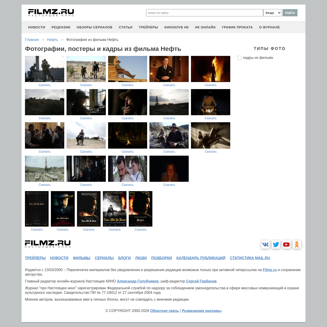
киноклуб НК (176, 27)
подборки (161, 258)
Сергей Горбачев (201, 281)
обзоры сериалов (95, 27)
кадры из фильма (258, 58)
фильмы (81, 258)
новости (36, 27)
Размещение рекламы (202, 311)
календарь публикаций (200, 258)
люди (141, 258)
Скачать (45, 85)
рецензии (61, 27)
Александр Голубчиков (138, 281)
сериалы (104, 258)
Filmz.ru (270, 270)
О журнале (269, 27)
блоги (124, 258)
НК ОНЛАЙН (205, 27)
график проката (237, 27)
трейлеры (148, 27)
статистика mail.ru (250, 258)
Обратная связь (164, 311)
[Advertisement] (271, 139)
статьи (125, 27)
